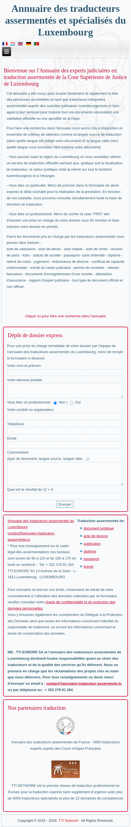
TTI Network (68, 820)
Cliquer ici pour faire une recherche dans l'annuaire (65, 316)
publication (92, 544)
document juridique (99, 528)
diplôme (90, 551)
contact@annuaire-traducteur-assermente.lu (83, 683)
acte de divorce (96, 536)
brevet (89, 566)
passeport (91, 559)
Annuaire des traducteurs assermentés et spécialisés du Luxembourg (65, 20)
